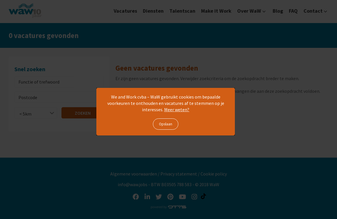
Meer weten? (176, 109)
